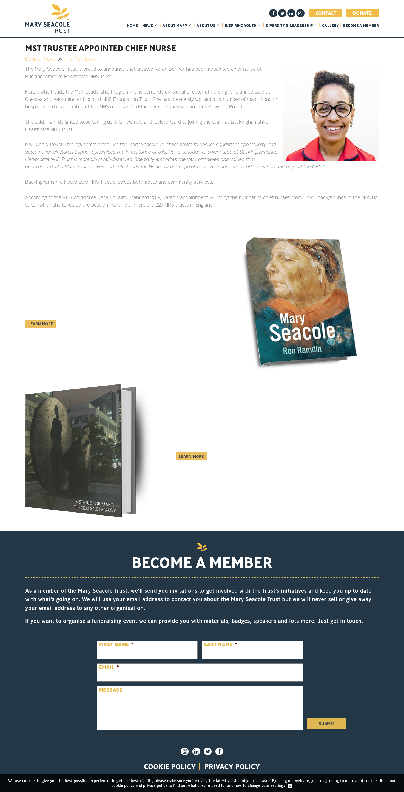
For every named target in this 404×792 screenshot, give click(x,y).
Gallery (330, 25)
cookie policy (123, 785)
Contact (326, 13)
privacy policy (232, 766)
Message (110, 690)
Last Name (220, 644)
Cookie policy (170, 766)
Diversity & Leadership (291, 25)
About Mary (177, 25)
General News (40, 58)
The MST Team (80, 58)
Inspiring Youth (242, 25)
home (132, 25)
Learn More (40, 323)
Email (109, 667)
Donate (362, 13)
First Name (116, 644)
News (149, 25)
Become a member (361, 25)
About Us (208, 25)
